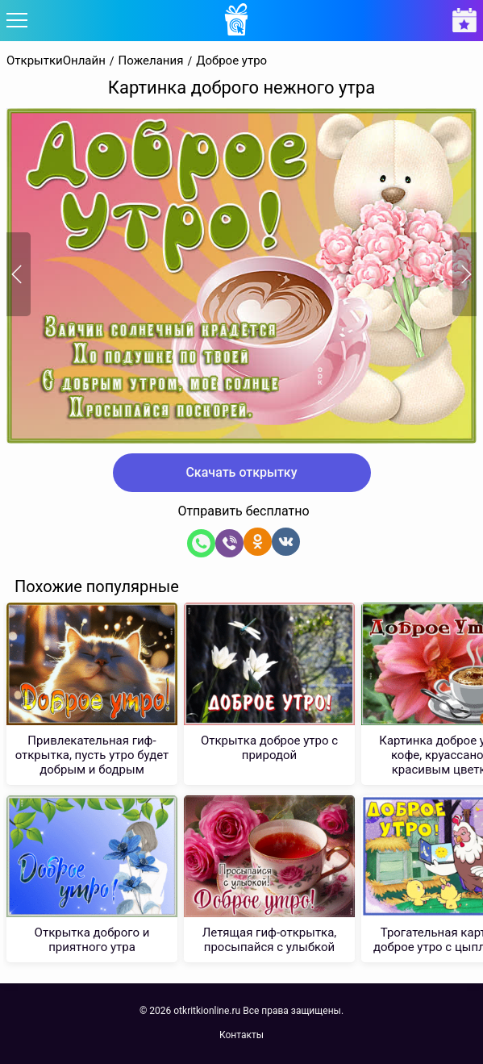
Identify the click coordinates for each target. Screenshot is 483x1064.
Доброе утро (231, 61)
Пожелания (151, 61)
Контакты (241, 1035)
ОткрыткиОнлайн (56, 61)
